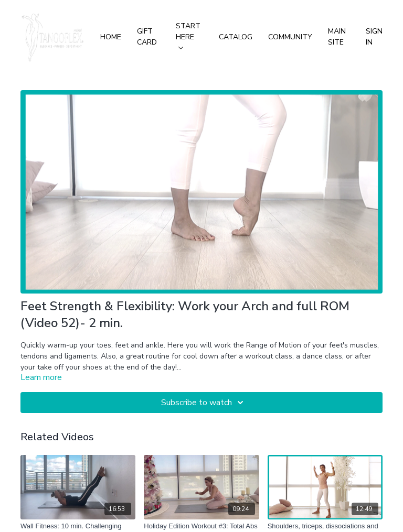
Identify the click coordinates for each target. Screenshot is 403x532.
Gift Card (147, 36)
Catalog (235, 37)
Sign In (374, 36)
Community (290, 37)
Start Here (188, 35)
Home (110, 37)
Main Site (337, 36)
